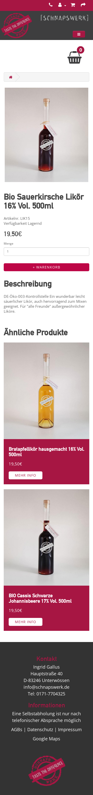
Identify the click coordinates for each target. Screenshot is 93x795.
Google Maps (46, 739)
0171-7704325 (50, 694)
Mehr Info (25, 475)
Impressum (70, 729)
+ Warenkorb (46, 267)
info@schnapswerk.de (46, 687)
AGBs (16, 729)
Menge (8, 243)
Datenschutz (40, 729)
